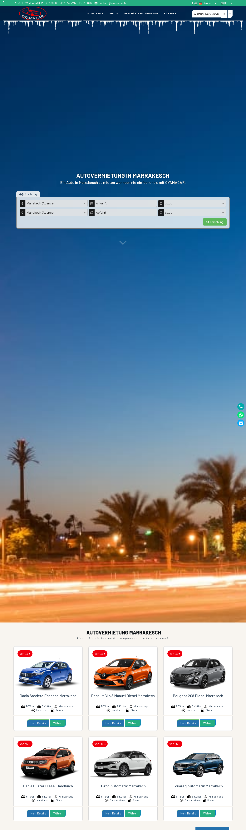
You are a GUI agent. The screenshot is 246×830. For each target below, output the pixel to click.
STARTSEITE (95, 13)
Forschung (214, 222)
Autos (113, 13)
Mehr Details (38, 723)
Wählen (57, 723)
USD (225, 3)
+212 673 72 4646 (26, 3)
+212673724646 (206, 14)
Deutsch (206, 3)
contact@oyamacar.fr (110, 3)
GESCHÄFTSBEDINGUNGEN (141, 13)
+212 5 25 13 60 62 (79, 3)
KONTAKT (170, 13)
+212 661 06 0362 (52, 3)
